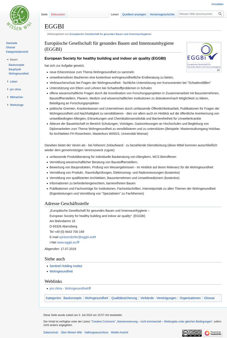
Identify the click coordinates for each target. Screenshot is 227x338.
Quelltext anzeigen (134, 14)
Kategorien (53, 298)
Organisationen (190, 298)
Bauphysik (15, 69)
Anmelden (217, 4)
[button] (14, 59)
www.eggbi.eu (66, 242)
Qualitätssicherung (124, 298)
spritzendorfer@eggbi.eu (76, 237)
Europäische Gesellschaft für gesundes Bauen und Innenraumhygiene (110, 33)
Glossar (209, 298)
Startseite (11, 43)
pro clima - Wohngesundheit (68, 288)
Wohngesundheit (61, 271)
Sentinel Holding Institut (65, 266)
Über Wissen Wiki (71, 332)
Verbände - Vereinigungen (158, 298)
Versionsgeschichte (162, 14)
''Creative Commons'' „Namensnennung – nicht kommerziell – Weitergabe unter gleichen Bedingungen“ (151, 321)
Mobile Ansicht (119, 332)
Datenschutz (50, 332)
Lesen (115, 14)
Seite (44, 14)
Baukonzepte (72, 298)
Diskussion (58, 14)
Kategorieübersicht (17, 51)
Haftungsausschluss (96, 332)
